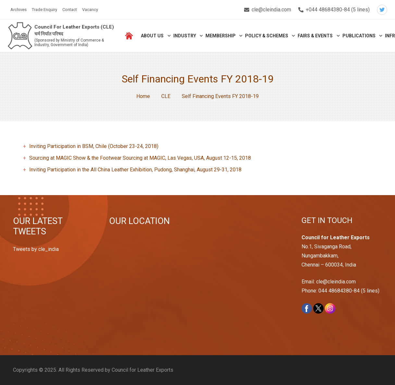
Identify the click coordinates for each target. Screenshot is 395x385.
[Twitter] (382, 10)
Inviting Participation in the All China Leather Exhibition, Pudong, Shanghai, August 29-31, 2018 (135, 170)
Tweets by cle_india (36, 249)
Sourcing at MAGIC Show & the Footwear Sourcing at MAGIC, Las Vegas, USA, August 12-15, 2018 (140, 158)
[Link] (20, 36)
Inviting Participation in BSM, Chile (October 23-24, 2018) (93, 146)
